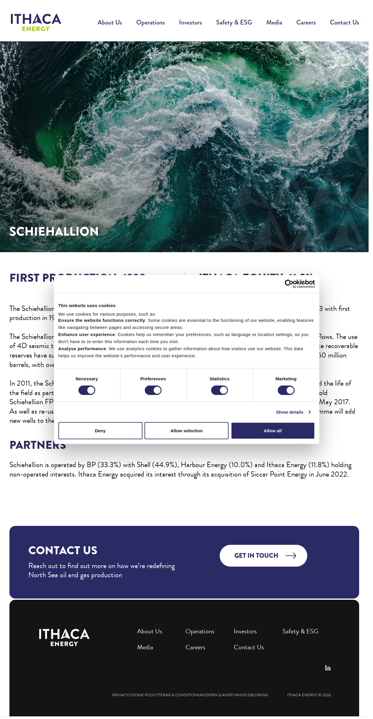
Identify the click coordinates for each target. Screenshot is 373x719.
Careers (306, 22)
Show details (294, 438)
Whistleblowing (251, 695)
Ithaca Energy (302, 695)
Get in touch (256, 555)
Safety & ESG (234, 22)
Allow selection (186, 457)
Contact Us (344, 22)
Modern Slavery (217, 695)
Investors (190, 22)
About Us (110, 22)
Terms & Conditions (179, 695)
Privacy (120, 695)
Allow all (276, 457)
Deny (97, 457)
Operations (150, 22)
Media (274, 22)
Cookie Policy (143, 695)
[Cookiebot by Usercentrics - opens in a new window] (293, 310)
